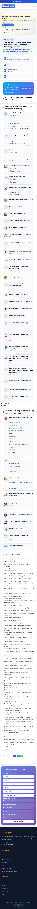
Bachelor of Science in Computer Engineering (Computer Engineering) (18, 713)
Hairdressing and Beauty (10, 804)
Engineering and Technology (11, 811)
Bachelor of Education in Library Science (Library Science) (18, 742)
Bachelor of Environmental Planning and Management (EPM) (19, 739)
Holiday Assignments (7, 868)
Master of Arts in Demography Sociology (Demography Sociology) (18, 633)
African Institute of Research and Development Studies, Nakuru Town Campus (18, 323)
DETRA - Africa (12, 206)
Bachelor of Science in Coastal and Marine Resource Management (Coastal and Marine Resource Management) (18, 718)
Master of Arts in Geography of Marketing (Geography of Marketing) (18, 584)
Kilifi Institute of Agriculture (16, 315)
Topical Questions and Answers (9, 871)
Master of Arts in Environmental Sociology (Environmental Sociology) (18, 629)
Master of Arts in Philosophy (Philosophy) (14, 576)
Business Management (10, 814)
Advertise (4, 885)
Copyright (4, 894)
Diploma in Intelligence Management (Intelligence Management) (16, 673)
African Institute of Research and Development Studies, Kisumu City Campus (18, 358)
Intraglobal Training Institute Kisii (17, 165)
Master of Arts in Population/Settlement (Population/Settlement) (14, 569)
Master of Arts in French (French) (12, 617)
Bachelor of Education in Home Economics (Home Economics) (16, 745)
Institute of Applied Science (16, 213)
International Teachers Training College (19, 234)
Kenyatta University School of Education (20, 417)
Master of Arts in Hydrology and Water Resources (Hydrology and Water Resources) (16, 597)
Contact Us (4, 883)
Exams (3, 856)
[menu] (33, 6)
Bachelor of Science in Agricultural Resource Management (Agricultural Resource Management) (18, 727)
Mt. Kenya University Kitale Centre (18, 521)
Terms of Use (5, 888)
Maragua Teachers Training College (18, 396)
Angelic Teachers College (15, 227)
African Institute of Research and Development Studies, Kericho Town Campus (19, 336)
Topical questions (26, 29)
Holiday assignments (15, 29)
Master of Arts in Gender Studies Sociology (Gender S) (18, 610)
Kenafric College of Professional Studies (20, 187)
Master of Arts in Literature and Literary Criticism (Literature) (19, 588)
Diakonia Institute (13, 150)
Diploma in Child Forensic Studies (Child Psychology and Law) (18, 669)
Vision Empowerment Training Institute (19, 251)
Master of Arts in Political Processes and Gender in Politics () (19, 573)
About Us (4, 880)
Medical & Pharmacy (10, 817)
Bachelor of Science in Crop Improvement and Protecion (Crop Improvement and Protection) (18, 709)
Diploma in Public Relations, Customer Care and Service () (18, 658)
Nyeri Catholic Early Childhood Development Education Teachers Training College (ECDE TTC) (20, 370)
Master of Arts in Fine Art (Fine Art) (12, 620)
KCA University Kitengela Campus (18, 478)
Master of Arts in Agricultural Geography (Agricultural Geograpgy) (17, 645)
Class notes (5, 29)
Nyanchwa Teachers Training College (19, 301)
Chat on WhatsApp (7, 844)
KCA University (12, 459)
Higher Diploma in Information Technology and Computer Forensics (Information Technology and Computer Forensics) (18, 679)
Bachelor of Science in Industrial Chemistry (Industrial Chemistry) (17, 697)
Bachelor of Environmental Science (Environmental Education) (16, 736)
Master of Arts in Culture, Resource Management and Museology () (17, 638)
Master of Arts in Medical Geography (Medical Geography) (19, 581)
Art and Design (8, 807)
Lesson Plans (5, 862)
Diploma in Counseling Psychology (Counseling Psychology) (19, 651)
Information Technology (10, 800)
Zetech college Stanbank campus (18, 259)
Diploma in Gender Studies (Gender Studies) (15, 665)
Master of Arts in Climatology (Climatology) (14, 641)
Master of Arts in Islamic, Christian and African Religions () (18, 591)
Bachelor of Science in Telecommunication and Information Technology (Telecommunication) (19, 688)
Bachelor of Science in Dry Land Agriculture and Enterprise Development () (19, 704)
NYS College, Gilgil (13, 277)
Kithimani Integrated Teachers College (19, 380)
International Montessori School (17, 389)
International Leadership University (18, 514)
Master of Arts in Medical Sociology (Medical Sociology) (18, 578)
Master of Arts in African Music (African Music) (15, 648)
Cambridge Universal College (16, 176)
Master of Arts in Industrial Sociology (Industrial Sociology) (18, 593)
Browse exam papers (8, 24)
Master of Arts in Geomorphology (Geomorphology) (17, 608)
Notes (3, 865)
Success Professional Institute (17, 220)
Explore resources (26, 88)
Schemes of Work (6, 859)
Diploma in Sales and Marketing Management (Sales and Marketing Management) (18, 662)
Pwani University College (15, 545)
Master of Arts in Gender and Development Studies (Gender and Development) (19, 614)
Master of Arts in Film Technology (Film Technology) (17, 623)
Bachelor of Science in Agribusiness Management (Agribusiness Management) (16, 731)
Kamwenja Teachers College (16, 294)
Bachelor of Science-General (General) (14, 701)
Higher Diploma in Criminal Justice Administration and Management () (17, 684)
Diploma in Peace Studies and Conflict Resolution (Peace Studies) (18, 655)
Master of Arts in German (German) (12, 605)
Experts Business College (15, 113)
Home (3, 854)
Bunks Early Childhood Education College (20, 242)
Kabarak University (14, 528)
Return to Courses (7, 750)
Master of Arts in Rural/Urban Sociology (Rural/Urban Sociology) (17, 565)
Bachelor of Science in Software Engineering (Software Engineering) (18, 693)
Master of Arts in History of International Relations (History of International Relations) (19, 601)
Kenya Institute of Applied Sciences (18, 199)
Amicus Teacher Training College (18, 308)
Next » (5, 405)
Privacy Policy (5, 891)
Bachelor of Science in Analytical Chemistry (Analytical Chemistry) (17, 722)
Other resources (6, 32)
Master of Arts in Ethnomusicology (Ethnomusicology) (17, 625)
